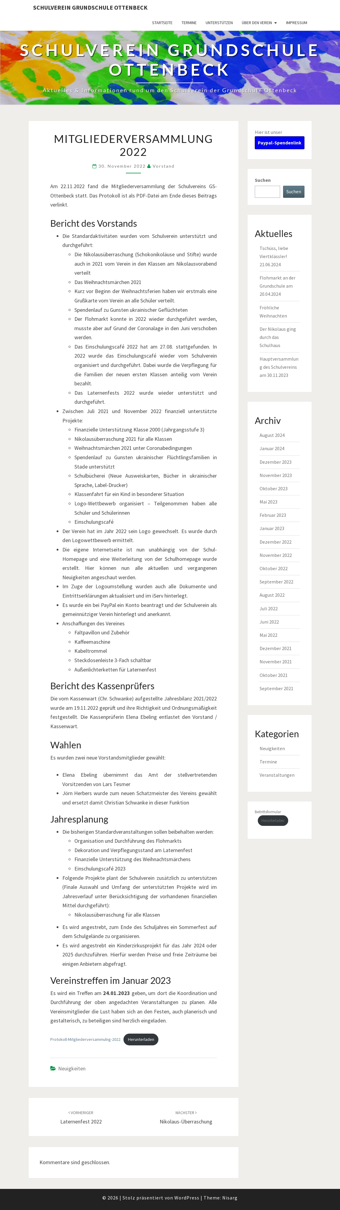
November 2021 (276, 662)
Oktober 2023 (274, 488)
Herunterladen (141, 1039)
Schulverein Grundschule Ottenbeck (90, 7)
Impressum (296, 22)
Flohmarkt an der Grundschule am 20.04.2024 (277, 286)
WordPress (186, 1198)
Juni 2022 (269, 622)
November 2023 (276, 475)
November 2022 (276, 555)
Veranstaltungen (277, 775)
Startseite (162, 22)
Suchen (263, 180)
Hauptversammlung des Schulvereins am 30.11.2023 (279, 367)
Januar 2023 (272, 528)
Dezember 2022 (276, 542)
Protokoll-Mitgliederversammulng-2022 (85, 1039)
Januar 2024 (272, 448)
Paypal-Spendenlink (279, 143)
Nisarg (230, 1198)
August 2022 (272, 595)
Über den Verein (257, 22)
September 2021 (276, 688)
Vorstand (164, 166)
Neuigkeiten (72, 1068)
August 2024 (272, 435)
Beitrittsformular (268, 811)
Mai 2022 (268, 635)
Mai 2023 (268, 502)
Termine (189, 22)
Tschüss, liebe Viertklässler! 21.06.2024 (274, 256)
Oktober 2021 (274, 675)
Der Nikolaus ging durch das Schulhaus (278, 337)
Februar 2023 (273, 515)
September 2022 (276, 582)
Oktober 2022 (274, 568)
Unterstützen (219, 22)
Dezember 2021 (276, 648)
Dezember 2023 (276, 462)
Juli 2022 (269, 608)
